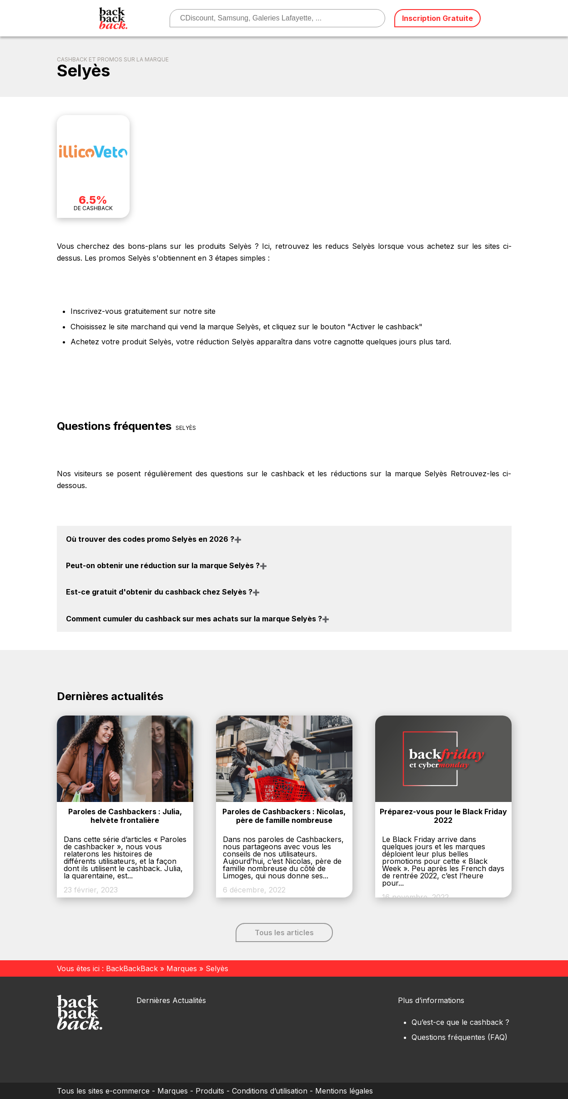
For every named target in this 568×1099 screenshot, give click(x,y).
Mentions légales (344, 1090)
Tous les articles (284, 932)
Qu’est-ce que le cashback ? (460, 1022)
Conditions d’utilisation (269, 1090)
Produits (210, 1090)
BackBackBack (132, 968)
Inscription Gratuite (437, 18)
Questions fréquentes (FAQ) (460, 1037)
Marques (181, 968)
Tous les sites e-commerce (103, 1090)
